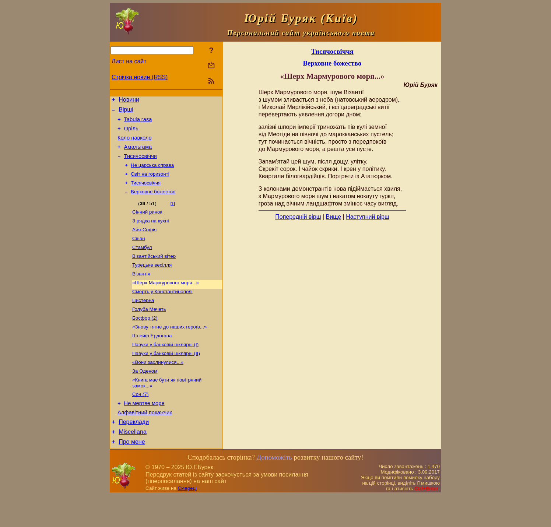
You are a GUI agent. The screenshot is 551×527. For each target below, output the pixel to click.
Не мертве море (144, 430)
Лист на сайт (129, 61)
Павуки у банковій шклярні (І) (165, 367)
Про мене (132, 473)
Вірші (126, 112)
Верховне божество (153, 202)
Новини (129, 101)
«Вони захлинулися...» (157, 386)
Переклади (134, 451)
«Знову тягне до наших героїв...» (169, 348)
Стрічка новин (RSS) (140, 77)
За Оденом (144, 395)
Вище (333, 217)
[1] (172, 214)
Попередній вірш (298, 217)
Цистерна (143, 319)
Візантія (141, 290)
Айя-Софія (144, 242)
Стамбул (142, 261)
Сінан (138, 252)
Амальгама (138, 154)
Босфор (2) (145, 338)
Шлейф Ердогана (152, 357)
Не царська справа (152, 173)
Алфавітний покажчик (144, 441)
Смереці (187, 520)
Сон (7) (140, 420)
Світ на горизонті (150, 183)
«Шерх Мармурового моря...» (165, 300)
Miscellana (133, 462)
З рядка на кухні (150, 233)
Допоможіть (274, 489)
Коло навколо (134, 143)
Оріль (131, 133)
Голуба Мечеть (149, 328)
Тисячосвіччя (140, 164)
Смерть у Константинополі (162, 309)
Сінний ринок (147, 223)
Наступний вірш (367, 217)
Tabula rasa (138, 123)
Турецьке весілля (152, 281)
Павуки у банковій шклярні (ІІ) (166, 376)
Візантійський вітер (154, 271)
